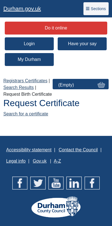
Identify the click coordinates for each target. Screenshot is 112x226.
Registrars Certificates (25, 80)
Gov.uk (40, 161)
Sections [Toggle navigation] (96, 8)
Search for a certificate (25, 113)
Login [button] (29, 43)
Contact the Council (78, 149)
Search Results (18, 87)
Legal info (15, 161)
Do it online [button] (56, 28)
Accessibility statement (29, 149)
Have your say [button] (82, 43)
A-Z (57, 161)
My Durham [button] (29, 59)
